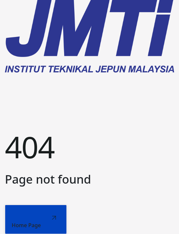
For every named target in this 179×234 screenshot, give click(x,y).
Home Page (26, 225)
